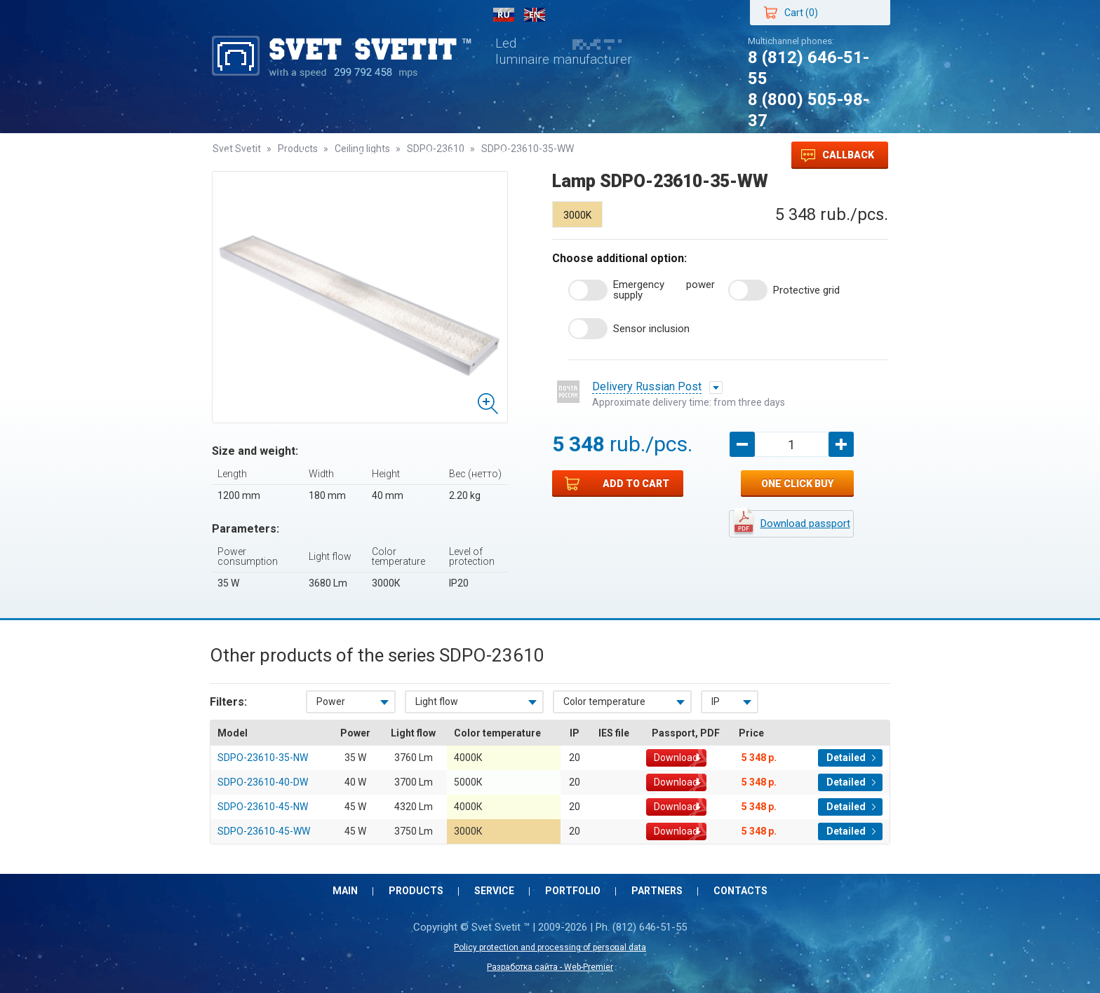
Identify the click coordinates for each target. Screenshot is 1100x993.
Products (304, 155)
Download (676, 757)
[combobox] (351, 701)
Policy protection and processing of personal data (550, 947)
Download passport (805, 523)
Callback (837, 155)
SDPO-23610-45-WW (263, 831)
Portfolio (449, 155)
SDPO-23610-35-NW (262, 757)
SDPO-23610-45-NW (262, 806)
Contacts (599, 155)
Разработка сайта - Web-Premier (550, 967)
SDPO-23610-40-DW (262, 782)
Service (377, 155)
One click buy (797, 483)
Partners (523, 155)
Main (238, 155)
